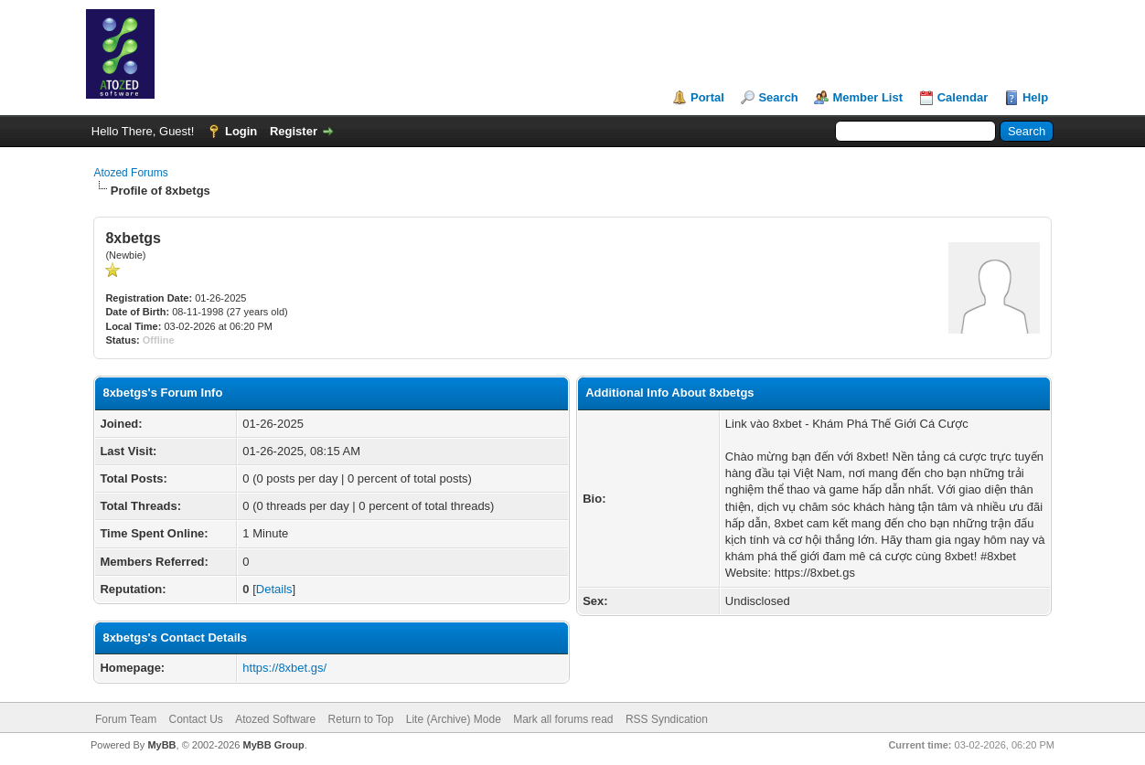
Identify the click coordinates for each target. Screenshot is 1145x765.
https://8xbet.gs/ (284, 668)
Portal (707, 97)
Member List (867, 97)
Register (293, 131)
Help (1035, 97)
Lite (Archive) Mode (453, 719)
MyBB (161, 744)
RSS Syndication (667, 719)
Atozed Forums (130, 172)
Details (274, 589)
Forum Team (125, 719)
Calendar (963, 97)
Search (777, 97)
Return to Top (361, 719)
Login (241, 131)
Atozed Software (275, 719)
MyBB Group (273, 744)
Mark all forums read (563, 719)
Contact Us (195, 719)
